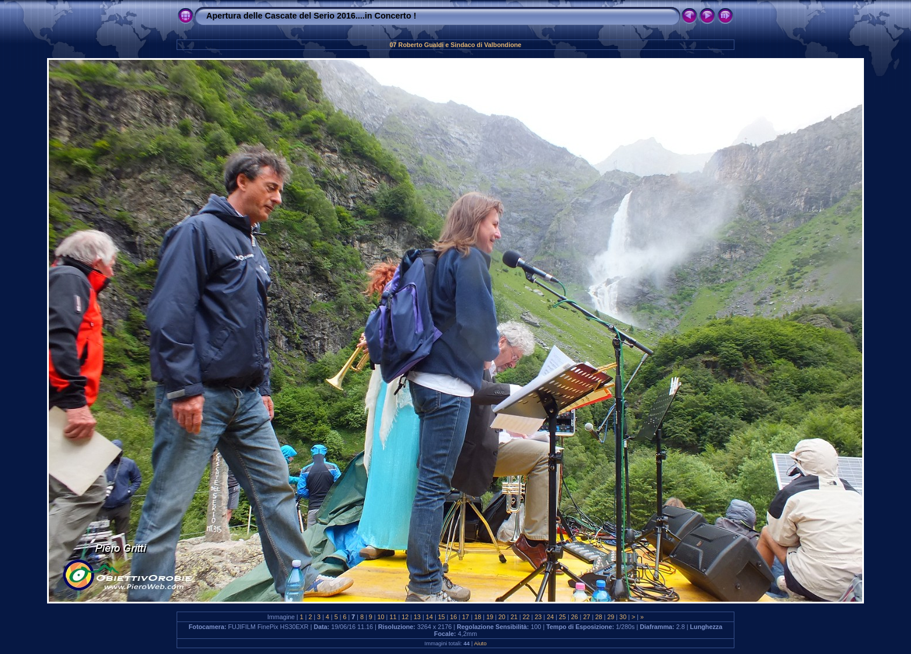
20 (502, 616)
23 (538, 616)
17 (465, 616)
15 (441, 616)
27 (587, 616)
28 (598, 616)
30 (623, 616)
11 (393, 616)
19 (490, 616)
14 (429, 616)
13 (417, 616)
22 (526, 616)
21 (514, 616)
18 (477, 616)
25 (562, 616)
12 (405, 616)
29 (610, 616)
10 (381, 616)
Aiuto (480, 643)
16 (454, 616)
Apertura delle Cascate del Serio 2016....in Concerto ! (311, 15)
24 (550, 616)
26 (574, 616)
